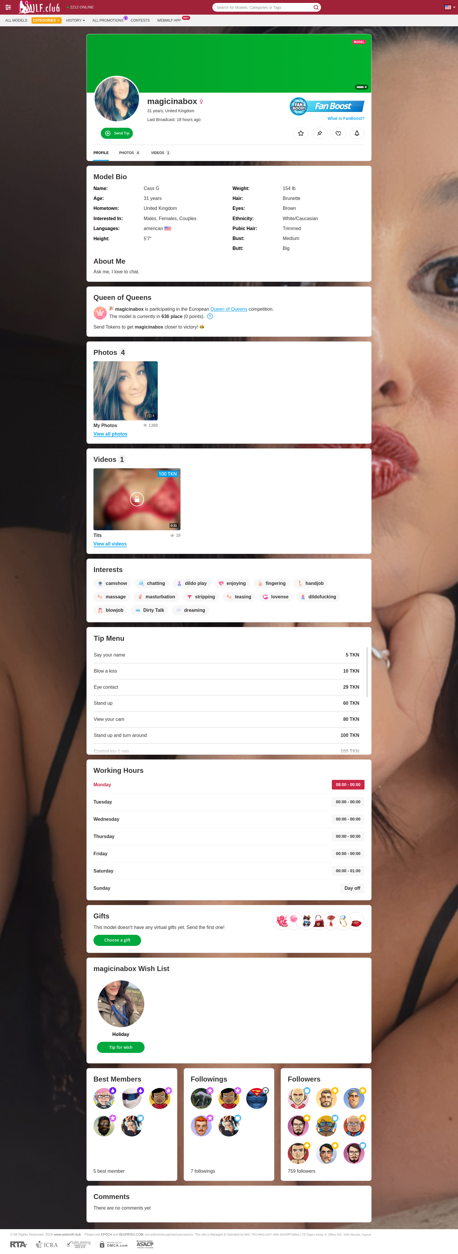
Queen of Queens (228, 309)
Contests (140, 20)
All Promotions (109, 20)
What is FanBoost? (346, 118)
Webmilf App (170, 20)
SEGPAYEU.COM (131, 1234)
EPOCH (106, 1234)
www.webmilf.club (67, 1234)
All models (16, 20)
